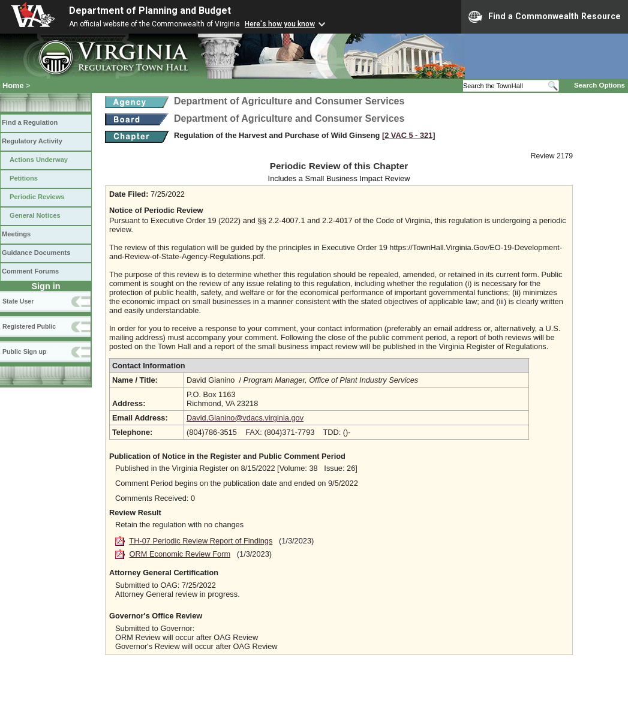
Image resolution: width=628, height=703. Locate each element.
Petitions (24, 178)
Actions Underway (39, 159)
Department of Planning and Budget (150, 10)
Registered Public (29, 326)
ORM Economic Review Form (180, 553)
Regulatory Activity (32, 141)
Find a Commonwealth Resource (544, 17)
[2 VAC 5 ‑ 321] (408, 135)
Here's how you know (280, 24)
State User (18, 301)
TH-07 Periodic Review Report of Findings (200, 540)
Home (13, 85)
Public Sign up (24, 351)
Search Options (599, 85)
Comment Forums (30, 271)
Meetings (16, 234)
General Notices (35, 215)
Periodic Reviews (37, 196)
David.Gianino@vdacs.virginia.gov (245, 417)
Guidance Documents (36, 252)
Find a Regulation (30, 122)
